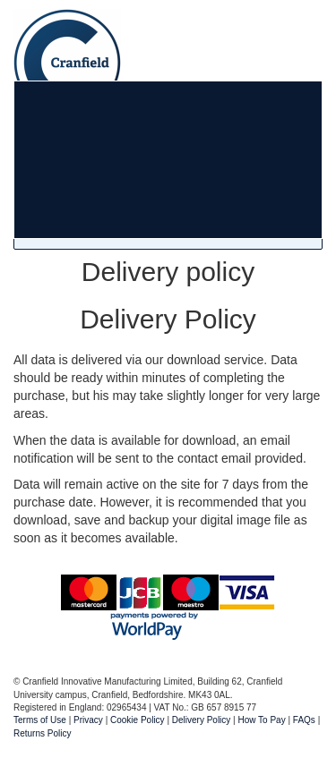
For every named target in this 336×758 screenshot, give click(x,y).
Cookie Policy (137, 720)
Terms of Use (39, 720)
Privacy (88, 720)
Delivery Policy (201, 720)
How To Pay (262, 720)
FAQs (304, 720)
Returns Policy (42, 733)
